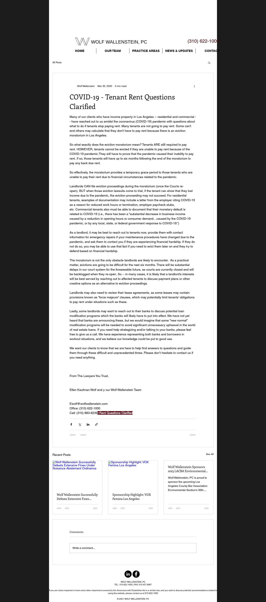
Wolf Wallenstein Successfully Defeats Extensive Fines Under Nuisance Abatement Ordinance (77, 496)
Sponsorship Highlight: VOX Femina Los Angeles (131, 496)
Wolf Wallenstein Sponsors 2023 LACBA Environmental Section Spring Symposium (186, 469)
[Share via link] (96, 424)
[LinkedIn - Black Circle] (128, 574)
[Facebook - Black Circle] (136, 574)
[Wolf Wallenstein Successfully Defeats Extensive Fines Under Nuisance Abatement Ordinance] (77, 474)
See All (210, 454)
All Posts (57, 62)
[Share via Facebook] (71, 424)
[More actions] (194, 86)
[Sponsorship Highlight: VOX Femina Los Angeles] (133, 474)
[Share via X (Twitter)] (79, 424)
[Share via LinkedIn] (88, 424)
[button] (112, 50)
